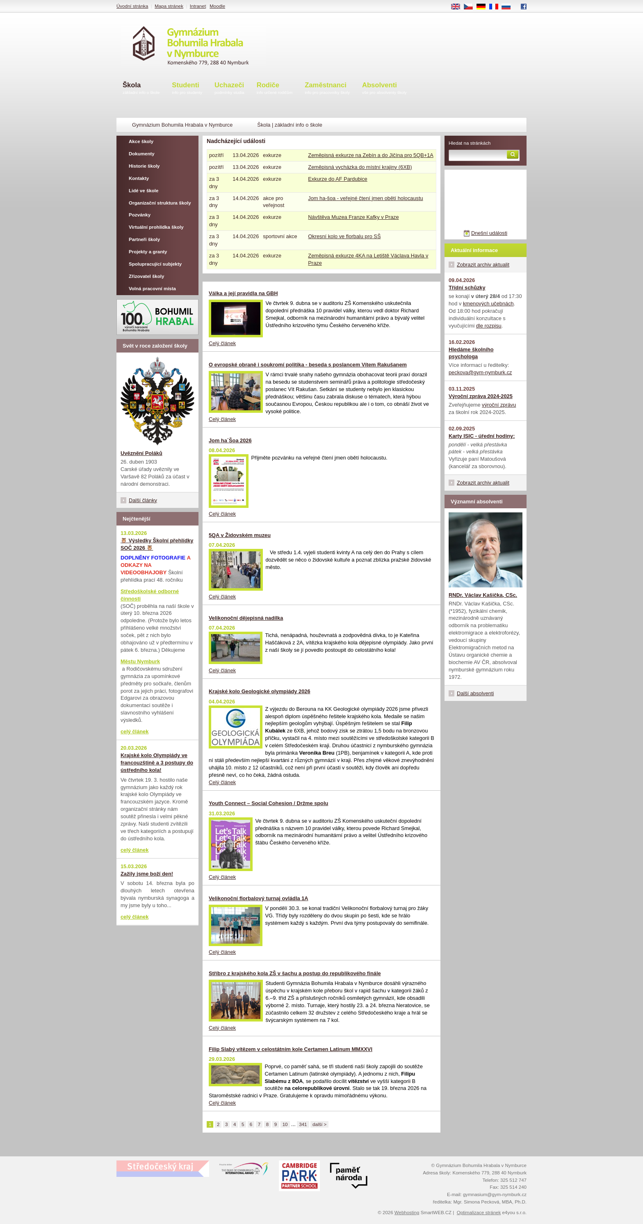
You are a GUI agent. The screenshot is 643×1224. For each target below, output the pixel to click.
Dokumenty (142, 153)
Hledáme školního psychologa (471, 353)
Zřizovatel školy (146, 276)
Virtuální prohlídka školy (156, 227)
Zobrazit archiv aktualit (483, 265)
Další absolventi (475, 693)
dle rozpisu (489, 326)
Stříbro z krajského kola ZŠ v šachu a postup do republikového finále (295, 973)
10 (285, 1124)
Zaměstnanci (327, 88)
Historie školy (144, 166)
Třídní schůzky (467, 287)
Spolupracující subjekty (155, 264)
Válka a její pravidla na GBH (243, 293)
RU (509, 7)
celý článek (134, 731)
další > (319, 1124)
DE (484, 7)
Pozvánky (139, 214)
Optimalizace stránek (479, 1212)
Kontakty (139, 178)
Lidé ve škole (143, 190)
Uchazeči (229, 88)
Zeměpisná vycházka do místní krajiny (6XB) (360, 167)
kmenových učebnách (488, 303)
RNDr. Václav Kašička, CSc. (483, 595)
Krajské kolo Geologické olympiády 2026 (259, 691)
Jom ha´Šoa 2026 (230, 440)
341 (303, 1124)
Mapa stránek (169, 6)
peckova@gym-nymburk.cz (480, 372)
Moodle (217, 6)
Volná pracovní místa (152, 288)
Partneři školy (144, 239)
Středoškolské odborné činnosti (150, 595)
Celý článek (222, 343)
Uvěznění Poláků (141, 453)
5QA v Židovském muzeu (240, 535)
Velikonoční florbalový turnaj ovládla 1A (258, 898)
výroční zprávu (499, 405)
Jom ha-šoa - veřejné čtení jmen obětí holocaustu (365, 198)
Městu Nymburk (140, 661)
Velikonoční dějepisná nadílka (246, 618)
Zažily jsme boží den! (147, 874)
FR (496, 7)
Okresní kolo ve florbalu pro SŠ (344, 236)
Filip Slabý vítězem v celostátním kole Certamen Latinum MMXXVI (290, 1049)
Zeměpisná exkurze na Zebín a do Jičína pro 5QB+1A (370, 155)
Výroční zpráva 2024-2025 (481, 396)
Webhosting (407, 1212)
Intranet (198, 6)
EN (458, 7)
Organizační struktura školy (160, 202)
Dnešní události (489, 233)
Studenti (187, 88)
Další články (143, 500)
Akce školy (141, 141)
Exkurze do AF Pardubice (337, 179)
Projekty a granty (148, 251)
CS (471, 7)
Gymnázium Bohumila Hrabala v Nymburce (182, 125)
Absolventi (384, 88)
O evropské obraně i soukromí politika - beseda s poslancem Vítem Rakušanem (308, 365)
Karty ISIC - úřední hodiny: (482, 436)
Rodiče (275, 88)
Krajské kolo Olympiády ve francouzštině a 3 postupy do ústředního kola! (157, 762)
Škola (141, 88)
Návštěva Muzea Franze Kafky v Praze (353, 217)
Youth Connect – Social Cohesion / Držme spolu (268, 803)
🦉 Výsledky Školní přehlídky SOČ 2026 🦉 (157, 544)
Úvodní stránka (132, 6)
